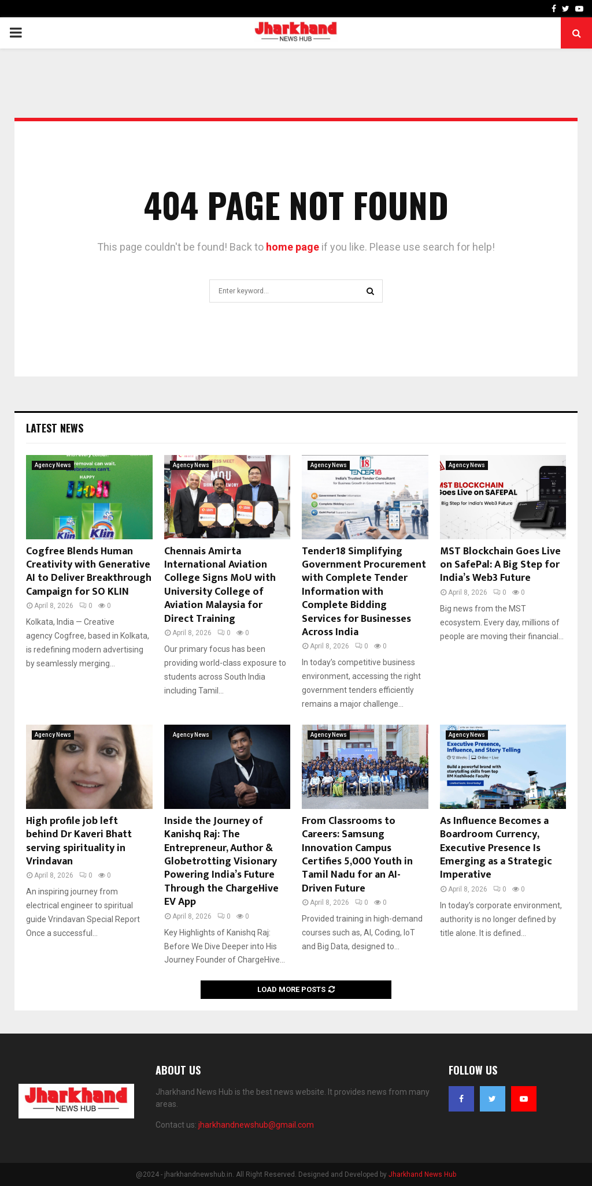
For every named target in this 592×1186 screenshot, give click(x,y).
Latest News (54, 427)
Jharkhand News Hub (422, 1174)
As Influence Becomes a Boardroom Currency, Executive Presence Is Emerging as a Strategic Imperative (496, 848)
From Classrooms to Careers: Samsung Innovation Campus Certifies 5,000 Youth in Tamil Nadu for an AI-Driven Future (357, 854)
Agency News (53, 465)
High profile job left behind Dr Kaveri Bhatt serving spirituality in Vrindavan (79, 841)
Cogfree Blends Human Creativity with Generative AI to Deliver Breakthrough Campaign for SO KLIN (88, 572)
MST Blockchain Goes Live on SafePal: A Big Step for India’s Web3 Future (500, 565)
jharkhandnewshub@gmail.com (256, 1124)
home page (292, 247)
